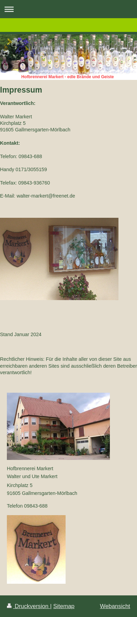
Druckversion (28, 606)
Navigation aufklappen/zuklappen (68, 9)
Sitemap (64, 606)
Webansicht (115, 606)
